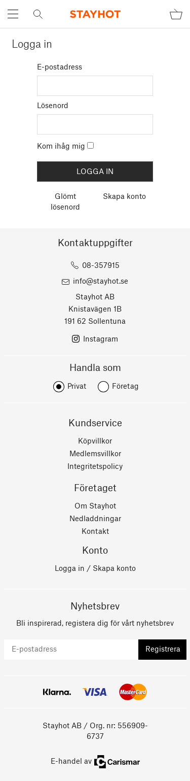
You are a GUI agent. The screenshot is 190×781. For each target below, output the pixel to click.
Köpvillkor (95, 441)
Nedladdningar (95, 519)
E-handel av (95, 761)
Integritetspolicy (95, 466)
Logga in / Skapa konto (95, 568)
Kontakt (95, 531)
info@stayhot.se (100, 281)
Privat (76, 386)
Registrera (162, 649)
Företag (125, 386)
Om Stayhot (95, 506)
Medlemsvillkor (95, 454)
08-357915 (101, 265)
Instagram (100, 339)
